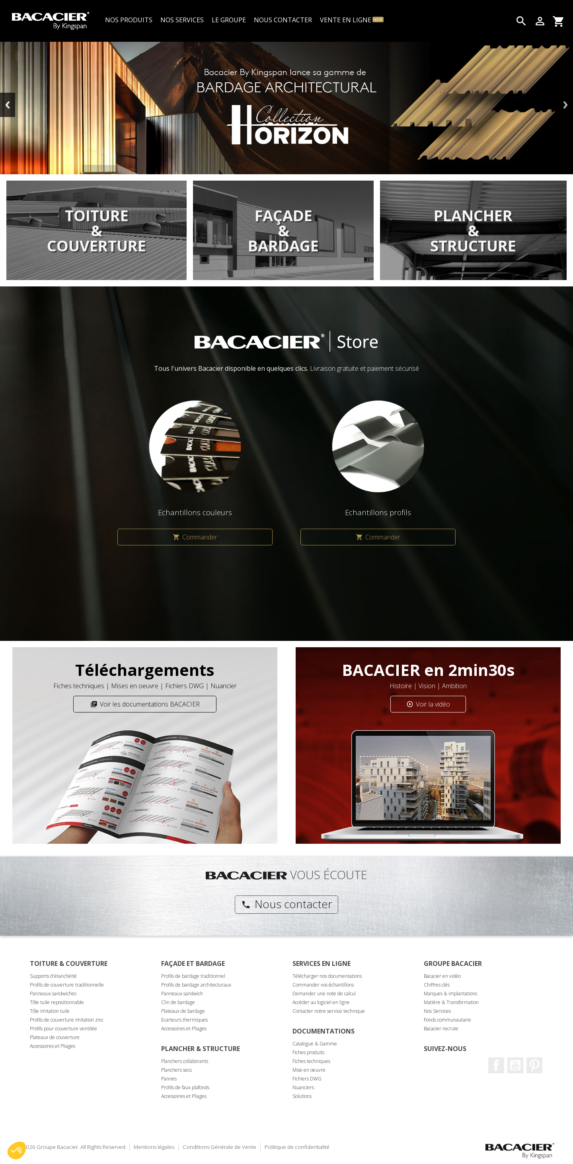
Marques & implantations (450, 993)
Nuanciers (303, 1087)
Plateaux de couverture (55, 1037)
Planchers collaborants (184, 1061)
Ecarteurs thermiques (184, 1019)
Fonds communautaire (447, 1019)
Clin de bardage (178, 1002)
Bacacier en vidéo (442, 976)
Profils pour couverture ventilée (63, 1028)
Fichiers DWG (307, 1078)
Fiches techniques (311, 1061)
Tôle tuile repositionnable (57, 1002)
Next (565, 105)
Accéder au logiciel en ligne (321, 1002)
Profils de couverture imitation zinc (66, 1019)
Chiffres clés (437, 984)
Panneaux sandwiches (53, 993)
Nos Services (437, 1011)
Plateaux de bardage (183, 1011)
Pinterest (534, 1065)
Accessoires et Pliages (52, 1046)
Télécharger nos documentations (327, 976)
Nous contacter (286, 903)
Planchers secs (176, 1070)
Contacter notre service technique (328, 1011)
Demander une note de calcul (324, 993)
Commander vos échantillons (323, 984)
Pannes (169, 1078)
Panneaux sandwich (182, 993)
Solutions (302, 1096)
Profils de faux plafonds (185, 1087)
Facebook (496, 1065)
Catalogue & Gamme (314, 1043)
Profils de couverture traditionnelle (67, 984)
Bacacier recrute (441, 1028)
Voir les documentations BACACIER (145, 704)
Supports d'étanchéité (53, 976)
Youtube (515, 1065)
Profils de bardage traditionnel (193, 976)
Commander (195, 537)
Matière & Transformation (451, 1002)
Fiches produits (308, 1052)
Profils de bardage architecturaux (196, 984)
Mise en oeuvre (308, 1070)
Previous (7, 105)
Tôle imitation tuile (50, 1011)
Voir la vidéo (428, 704)
